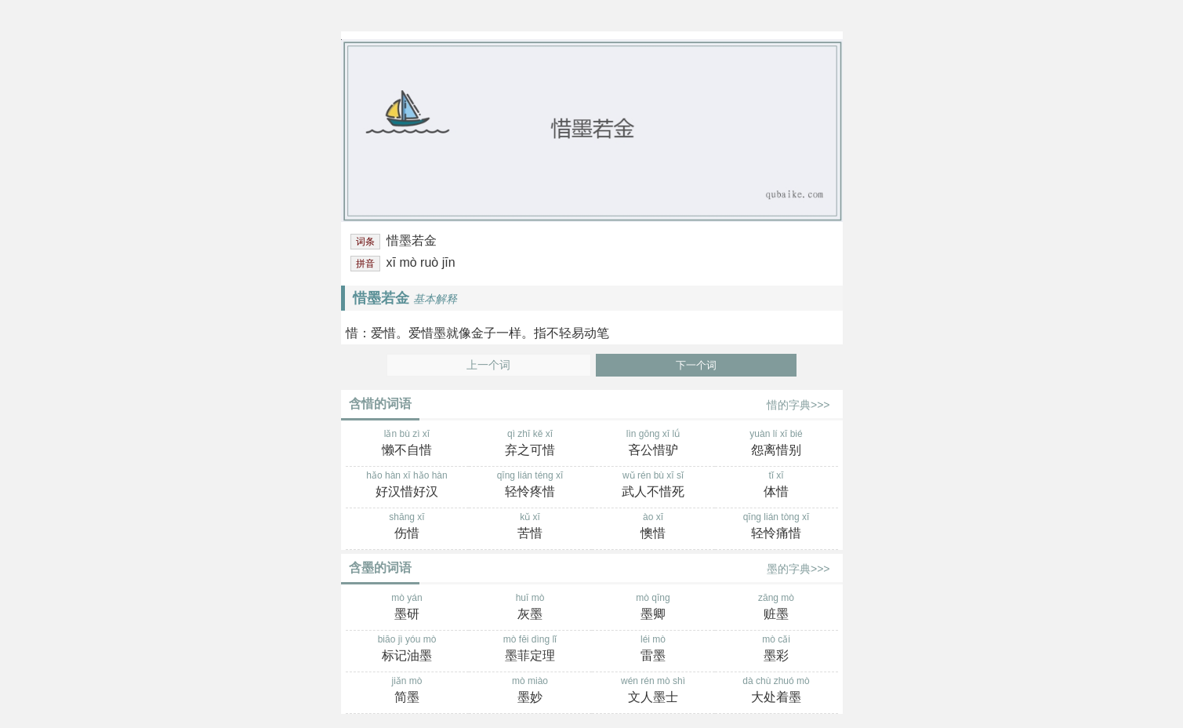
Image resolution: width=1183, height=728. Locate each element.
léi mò (653, 649)
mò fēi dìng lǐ (530, 649)
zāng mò (776, 608)
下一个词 (696, 365)
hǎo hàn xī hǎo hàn (407, 485)
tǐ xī (776, 485)
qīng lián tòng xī (776, 527)
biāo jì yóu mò (407, 649)
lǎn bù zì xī (407, 444)
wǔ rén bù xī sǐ (653, 485)
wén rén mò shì (653, 691)
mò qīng (653, 608)
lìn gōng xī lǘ (653, 444)
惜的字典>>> (798, 405)
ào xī (653, 527)
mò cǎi (776, 649)
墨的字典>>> (798, 568)
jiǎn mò (407, 691)
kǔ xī (530, 527)
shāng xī (407, 527)
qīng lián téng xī (530, 485)
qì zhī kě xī (530, 444)
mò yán (407, 608)
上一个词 (488, 365)
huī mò (530, 608)
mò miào (530, 691)
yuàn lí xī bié (776, 444)
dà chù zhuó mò (776, 691)
